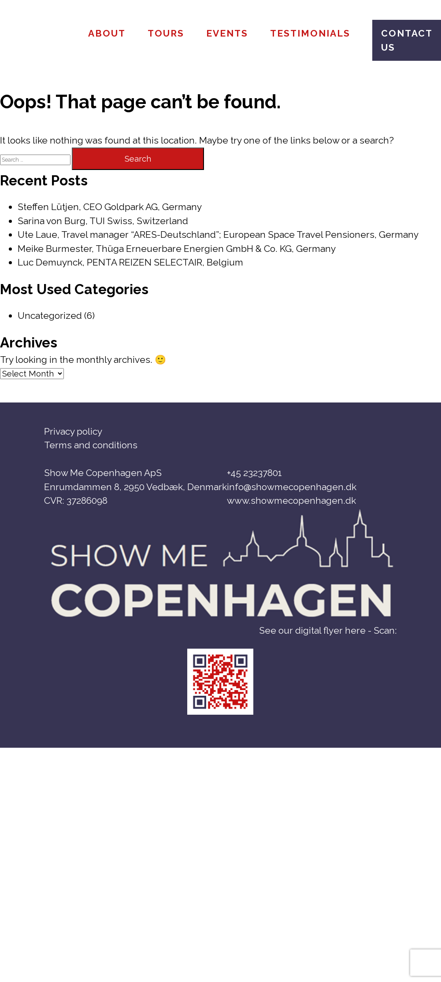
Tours (166, 33)
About (107, 33)
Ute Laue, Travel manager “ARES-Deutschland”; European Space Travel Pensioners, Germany (218, 234)
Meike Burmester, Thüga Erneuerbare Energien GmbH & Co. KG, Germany (177, 248)
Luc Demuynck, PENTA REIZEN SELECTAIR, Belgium (130, 262)
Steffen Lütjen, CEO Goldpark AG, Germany (110, 206)
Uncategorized (50, 315)
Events (227, 33)
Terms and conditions (90, 444)
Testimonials (310, 33)
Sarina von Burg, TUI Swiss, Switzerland (103, 220)
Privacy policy (73, 431)
